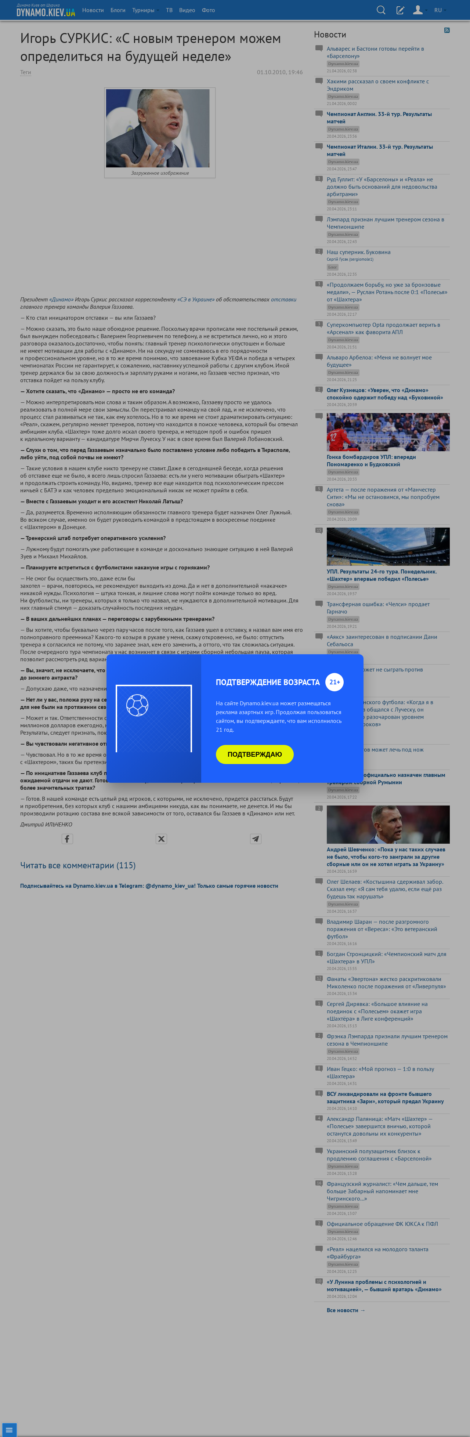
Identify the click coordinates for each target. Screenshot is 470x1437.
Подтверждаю (255, 754)
